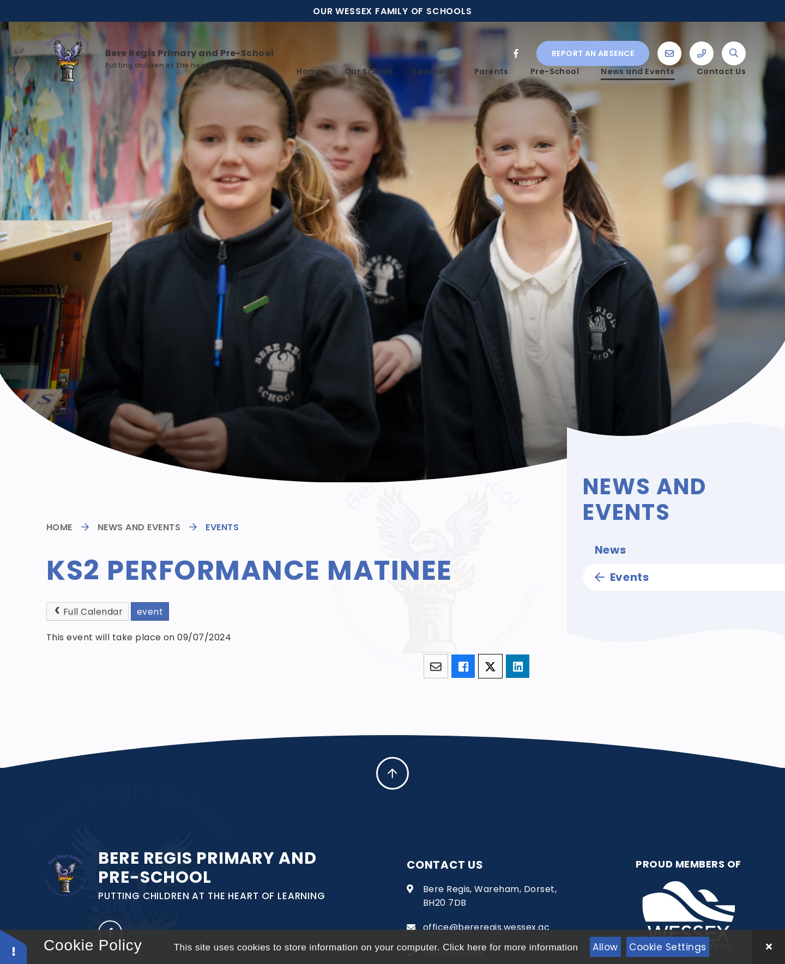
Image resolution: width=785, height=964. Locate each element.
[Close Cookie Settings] (768, 947)
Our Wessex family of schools (392, 11)
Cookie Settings (667, 947)
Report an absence (593, 45)
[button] (13, 946)
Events (222, 527)
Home (59, 527)
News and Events (139, 527)
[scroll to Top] (392, 773)
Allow (605, 947)
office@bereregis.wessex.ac (486, 927)
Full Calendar (87, 611)
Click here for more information (510, 947)
